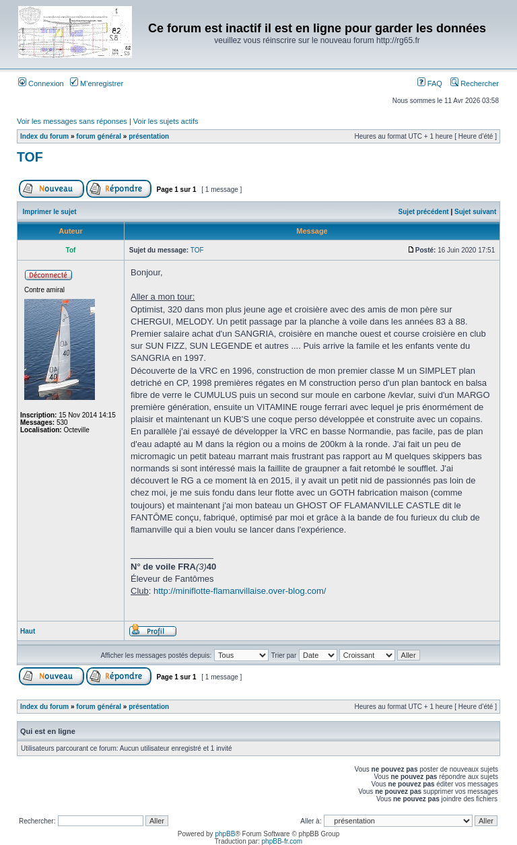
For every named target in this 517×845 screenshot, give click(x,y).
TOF (30, 156)
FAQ (429, 83)
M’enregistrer (96, 83)
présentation (149, 136)
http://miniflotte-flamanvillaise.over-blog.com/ (239, 591)
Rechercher (474, 83)
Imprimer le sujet (50, 211)
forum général (98, 136)
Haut (27, 631)
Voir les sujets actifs (166, 121)
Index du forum (44, 136)
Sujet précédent (424, 211)
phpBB (225, 834)
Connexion (41, 83)
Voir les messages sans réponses (72, 121)
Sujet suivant (475, 211)
